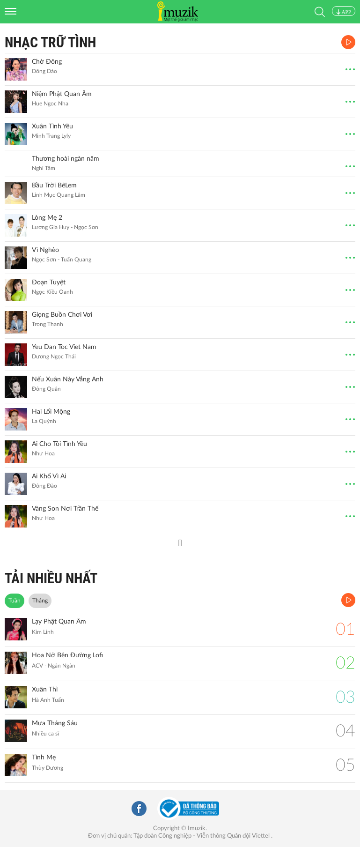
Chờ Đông (47, 62)
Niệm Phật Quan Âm (62, 94)
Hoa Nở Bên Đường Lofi (67, 655)
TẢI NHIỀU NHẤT (51, 578)
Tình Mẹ (44, 757)
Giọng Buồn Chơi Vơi (62, 315)
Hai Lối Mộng (51, 412)
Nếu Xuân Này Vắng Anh (67, 379)
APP (343, 12)
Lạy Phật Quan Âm (59, 621)
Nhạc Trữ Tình (50, 42)
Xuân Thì (45, 689)
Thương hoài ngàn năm (65, 159)
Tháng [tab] (40, 600)
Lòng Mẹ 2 (47, 218)
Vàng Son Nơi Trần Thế (65, 508)
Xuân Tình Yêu (52, 126)
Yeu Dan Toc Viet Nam (64, 347)
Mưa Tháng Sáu (55, 723)
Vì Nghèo (45, 250)
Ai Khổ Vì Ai (49, 476)
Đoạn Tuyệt (49, 282)
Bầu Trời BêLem (54, 185)
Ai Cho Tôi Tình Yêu (59, 444)
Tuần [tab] (14, 600)
